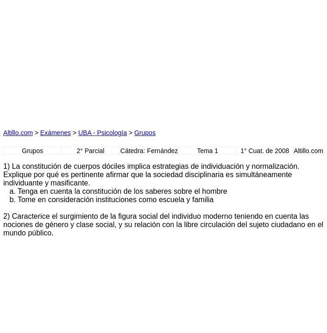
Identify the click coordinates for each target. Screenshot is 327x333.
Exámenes (55, 132)
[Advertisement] (77, 61)
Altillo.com (18, 132)
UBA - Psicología (102, 132)
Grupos (145, 132)
